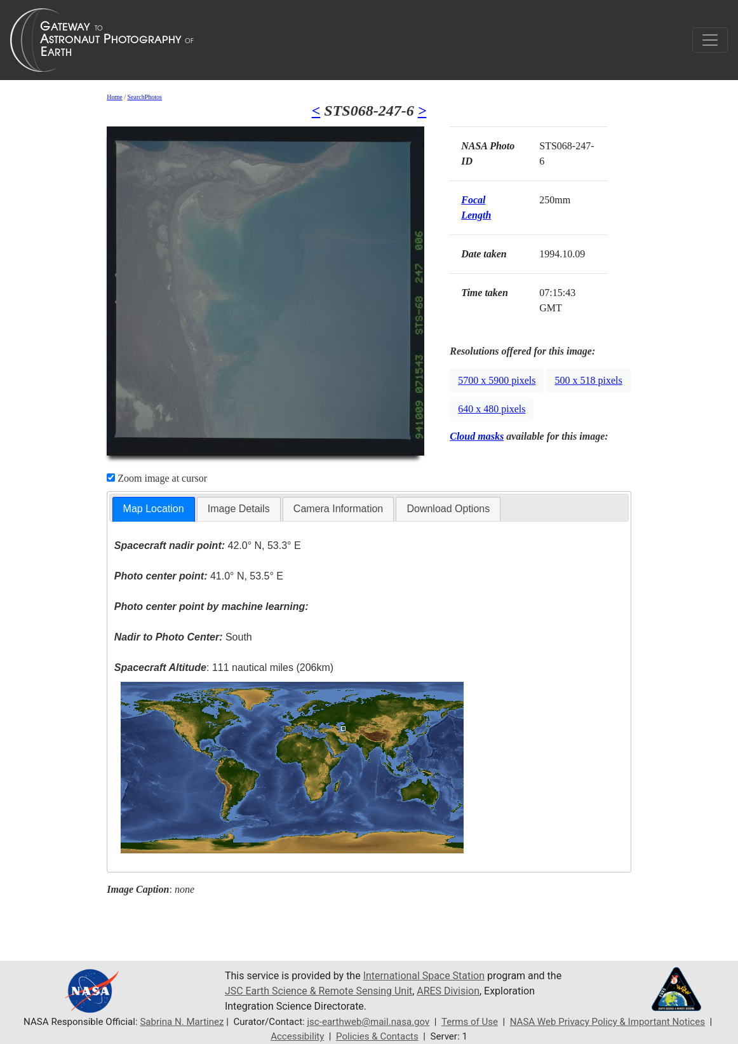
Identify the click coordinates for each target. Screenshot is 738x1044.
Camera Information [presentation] (338, 508)
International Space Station (424, 976)
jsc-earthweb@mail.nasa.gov (368, 1021)
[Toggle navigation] (710, 40)
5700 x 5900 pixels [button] (496, 380)
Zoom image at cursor (157, 478)
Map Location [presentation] (153, 508)
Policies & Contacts (377, 1036)
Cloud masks (477, 436)
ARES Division (449, 991)
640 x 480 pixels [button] (491, 408)
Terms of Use (469, 1021)
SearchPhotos (144, 96)
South (183, 637)
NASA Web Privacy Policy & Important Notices (608, 1021)
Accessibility (297, 1036)
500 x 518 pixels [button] (588, 380)
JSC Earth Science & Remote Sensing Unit (319, 991)
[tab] (153, 509)
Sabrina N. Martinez (181, 1021)
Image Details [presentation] (239, 508)
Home (114, 96)
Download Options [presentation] (448, 508)
